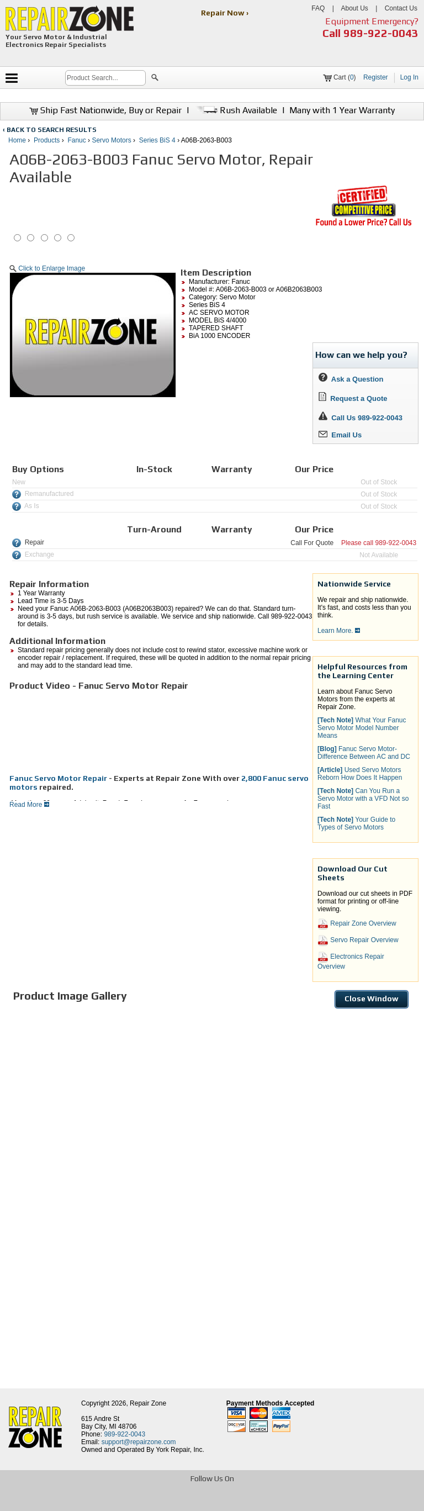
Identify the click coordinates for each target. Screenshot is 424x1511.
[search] (105, 78)
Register (375, 77)
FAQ (318, 8)
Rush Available (235, 110)
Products (47, 140)
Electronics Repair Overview (350, 961)
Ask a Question (351, 379)
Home (17, 140)
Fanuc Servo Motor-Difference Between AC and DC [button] (363, 752)
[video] (92, 732)
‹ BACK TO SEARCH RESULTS (50, 130)
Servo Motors (111, 140)
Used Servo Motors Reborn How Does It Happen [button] (359, 773)
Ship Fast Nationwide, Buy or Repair (105, 110)
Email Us (340, 435)
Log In (409, 77)
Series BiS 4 (157, 140)
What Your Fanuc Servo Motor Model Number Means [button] (361, 727)
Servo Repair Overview (358, 940)
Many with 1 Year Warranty (342, 110)
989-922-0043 (380, 33)
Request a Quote (353, 398)
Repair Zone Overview (356, 923)
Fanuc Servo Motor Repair (58, 778)
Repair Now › (225, 12)
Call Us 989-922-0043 (366, 418)
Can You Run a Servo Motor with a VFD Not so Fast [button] (363, 798)
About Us (354, 8)
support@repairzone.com (139, 1442)
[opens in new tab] (132, 1501)
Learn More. (338, 631)
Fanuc (76, 140)
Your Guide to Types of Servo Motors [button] (356, 823)
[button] (155, 79)
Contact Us (401, 8)
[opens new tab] (363, 225)
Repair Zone (148, 1403)
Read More (29, 805)
